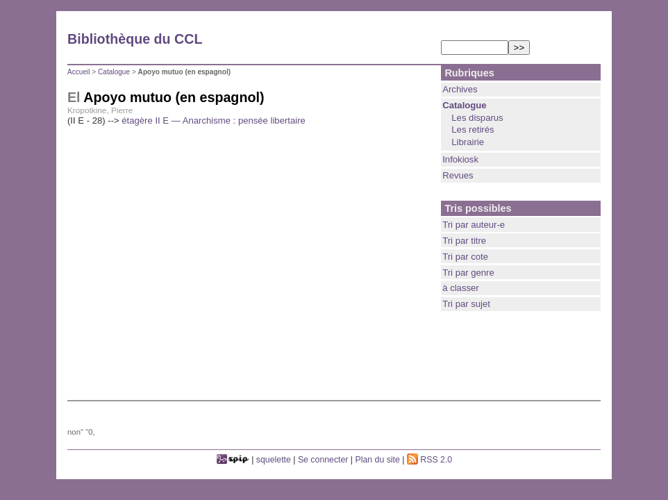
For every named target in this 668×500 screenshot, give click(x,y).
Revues (457, 175)
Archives (459, 89)
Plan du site (378, 460)
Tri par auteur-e (473, 224)
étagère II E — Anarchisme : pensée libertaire (214, 120)
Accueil (78, 72)
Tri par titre (464, 240)
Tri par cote (465, 256)
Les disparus (477, 117)
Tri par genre (468, 272)
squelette (273, 460)
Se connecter (323, 460)
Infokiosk (460, 159)
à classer (460, 288)
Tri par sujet (466, 304)
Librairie (467, 142)
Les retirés (472, 129)
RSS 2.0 (429, 460)
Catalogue (114, 72)
